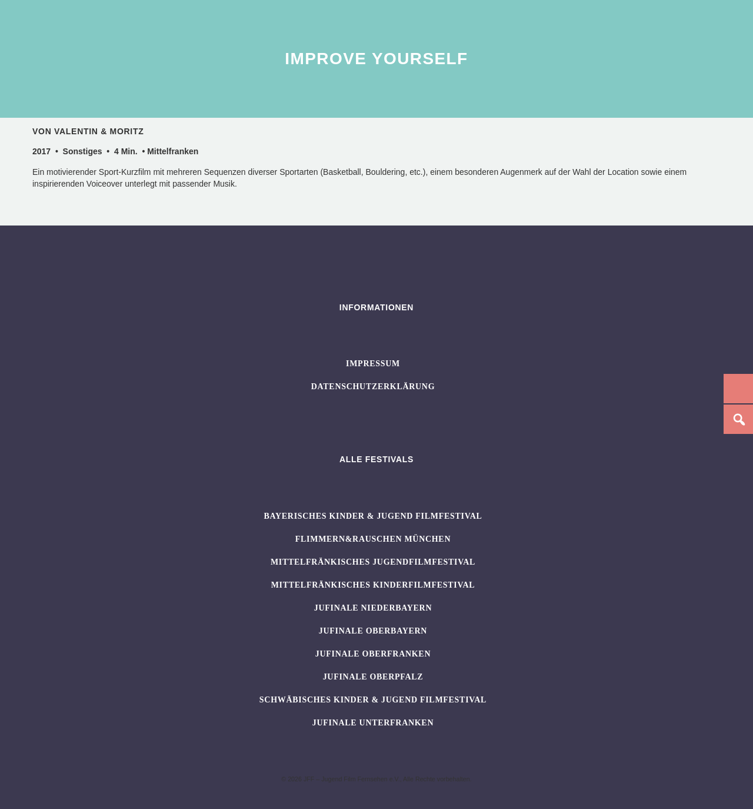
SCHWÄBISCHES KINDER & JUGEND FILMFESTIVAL (373, 699)
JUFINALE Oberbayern (373, 630)
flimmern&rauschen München (373, 539)
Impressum (373, 363)
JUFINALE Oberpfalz (373, 676)
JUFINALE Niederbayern (373, 608)
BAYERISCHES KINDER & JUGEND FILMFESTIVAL (373, 516)
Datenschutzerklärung (373, 386)
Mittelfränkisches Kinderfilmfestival (373, 585)
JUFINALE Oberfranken (373, 653)
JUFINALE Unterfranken (373, 722)
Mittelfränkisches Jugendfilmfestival (373, 562)
